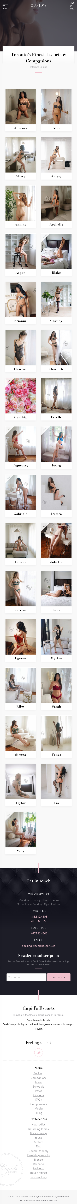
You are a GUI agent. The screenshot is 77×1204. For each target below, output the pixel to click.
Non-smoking (38, 1133)
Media (38, 1108)
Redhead (38, 1168)
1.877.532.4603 (39, 933)
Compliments (38, 1104)
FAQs (38, 1099)
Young (38, 1137)
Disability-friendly (38, 1155)
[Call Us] (71, 5)
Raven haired (38, 1172)
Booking (38, 1073)
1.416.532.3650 (38, 921)
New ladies (38, 1124)
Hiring (38, 1112)
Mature (38, 1142)
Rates (38, 1091)
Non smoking (39, 1177)
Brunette (38, 1164)
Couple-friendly (38, 1151)
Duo (38, 1146)
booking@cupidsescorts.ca (38, 945)
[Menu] (5, 5)
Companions (38, 1078)
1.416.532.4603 (38, 916)
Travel (38, 1082)
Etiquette (38, 1095)
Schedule (38, 1086)
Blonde (38, 1159)
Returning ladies (38, 1129)
